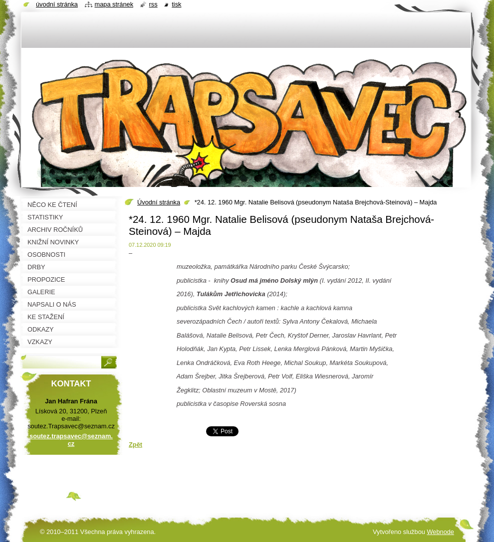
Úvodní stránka (158, 202)
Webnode (440, 532)
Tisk (176, 4)
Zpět (135, 444)
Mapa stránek (114, 4)
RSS (153, 4)
